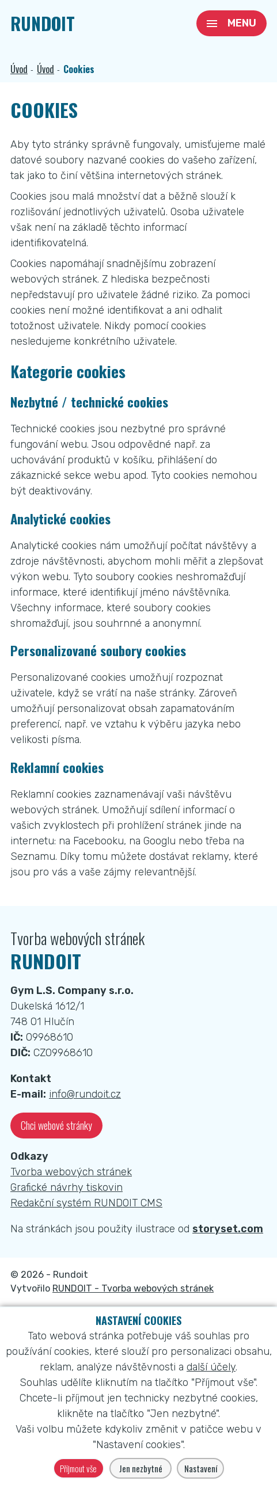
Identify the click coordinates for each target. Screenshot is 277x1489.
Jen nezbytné (140, 1468)
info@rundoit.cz (85, 1094)
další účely (211, 1367)
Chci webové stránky (56, 1125)
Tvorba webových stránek (71, 1172)
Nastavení (200, 1468)
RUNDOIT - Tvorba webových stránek (133, 1288)
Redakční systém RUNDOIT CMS (86, 1203)
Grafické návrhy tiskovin (66, 1187)
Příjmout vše (78, 1468)
